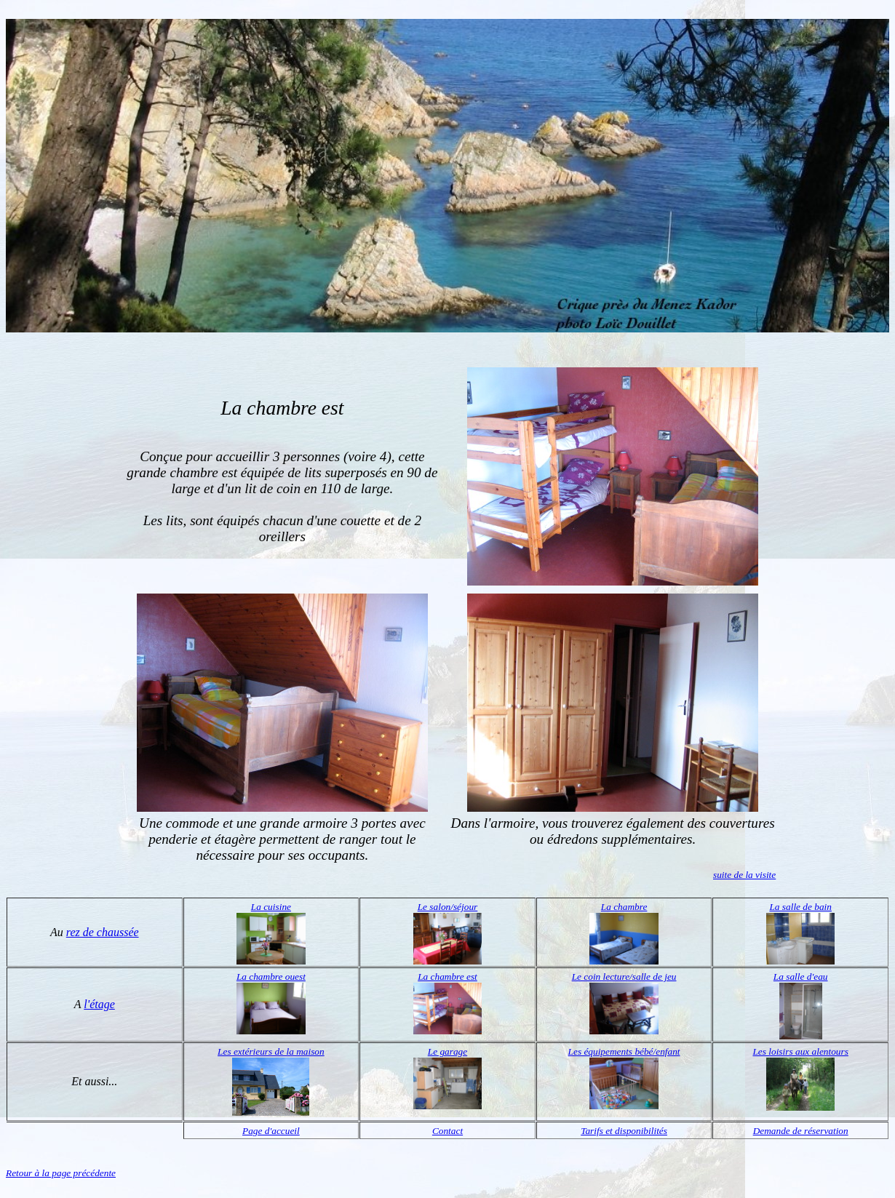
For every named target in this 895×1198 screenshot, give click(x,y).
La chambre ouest (271, 976)
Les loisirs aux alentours (800, 1051)
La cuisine (271, 906)
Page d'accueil (271, 1130)
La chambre (624, 906)
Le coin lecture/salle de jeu (624, 976)
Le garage (447, 1051)
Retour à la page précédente (61, 1172)
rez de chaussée (102, 932)
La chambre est (447, 976)
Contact (447, 1130)
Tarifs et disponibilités (624, 1130)
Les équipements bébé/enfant (624, 1051)
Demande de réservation (800, 1130)
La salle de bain (800, 906)
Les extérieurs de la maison (271, 1051)
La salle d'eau (800, 976)
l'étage (99, 1004)
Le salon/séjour (448, 906)
